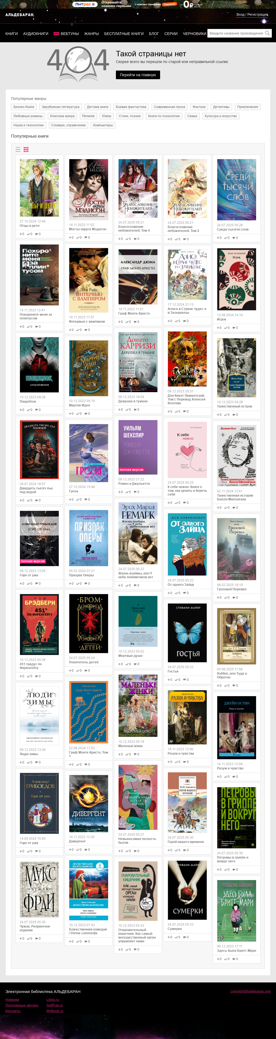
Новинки (12, 1000)
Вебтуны (70, 34)
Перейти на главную (138, 75)
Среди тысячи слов (233, 229)
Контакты (12, 1011)
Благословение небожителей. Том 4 (134, 228)
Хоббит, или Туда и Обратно (232, 675)
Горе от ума (29, 575)
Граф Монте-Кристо (134, 313)
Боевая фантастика (131, 107)
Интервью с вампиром (87, 321)
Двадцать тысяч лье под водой (36, 490)
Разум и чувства (181, 753)
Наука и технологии (28, 125)
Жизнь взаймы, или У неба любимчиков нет (135, 575)
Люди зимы (29, 754)
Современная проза (169, 107)
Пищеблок (28, 401)
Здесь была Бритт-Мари (236, 951)
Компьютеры (103, 125)
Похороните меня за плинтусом (36, 316)
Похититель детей (83, 662)
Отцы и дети (29, 226)
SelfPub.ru (55, 1005)
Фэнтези (199, 107)
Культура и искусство (221, 116)
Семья (192, 116)
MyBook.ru (55, 1011)
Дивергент (77, 841)
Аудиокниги (35, 34)
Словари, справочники (68, 125)
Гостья (173, 671)
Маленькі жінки (130, 746)
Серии (171, 34)
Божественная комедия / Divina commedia (88, 931)
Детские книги (97, 107)
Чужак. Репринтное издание (35, 928)
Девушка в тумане (133, 401)
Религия (88, 116)
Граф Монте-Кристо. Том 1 (88, 754)
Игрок (221, 319)
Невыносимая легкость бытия (137, 841)
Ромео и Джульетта (134, 484)
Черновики (194, 34)
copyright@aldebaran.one (250, 991)
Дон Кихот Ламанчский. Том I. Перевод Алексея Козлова (186, 399)
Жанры (91, 34)
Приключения (247, 107)
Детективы (221, 107)
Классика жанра (62, 116)
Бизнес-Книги (23, 107)
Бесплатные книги (124, 34)
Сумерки (175, 929)
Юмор (106, 116)
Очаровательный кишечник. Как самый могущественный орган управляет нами (137, 935)
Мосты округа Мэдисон (87, 229)
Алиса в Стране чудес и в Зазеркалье (187, 311)
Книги (11, 34)
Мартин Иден (79, 405)
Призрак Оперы (81, 575)
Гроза (73, 491)
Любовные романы (28, 116)
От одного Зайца (181, 585)
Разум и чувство (230, 768)
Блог (154, 34)
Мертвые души (130, 656)
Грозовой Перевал (232, 589)
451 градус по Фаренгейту (31, 666)
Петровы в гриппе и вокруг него (232, 859)
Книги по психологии (164, 116)
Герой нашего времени (186, 842)
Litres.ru (53, 1000)
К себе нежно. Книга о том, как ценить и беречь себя (187, 490)
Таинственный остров (234, 406)
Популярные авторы (22, 1005)
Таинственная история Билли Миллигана (235, 497)
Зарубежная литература (61, 107)
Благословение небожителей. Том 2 (183, 229)
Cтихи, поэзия (130, 116)
